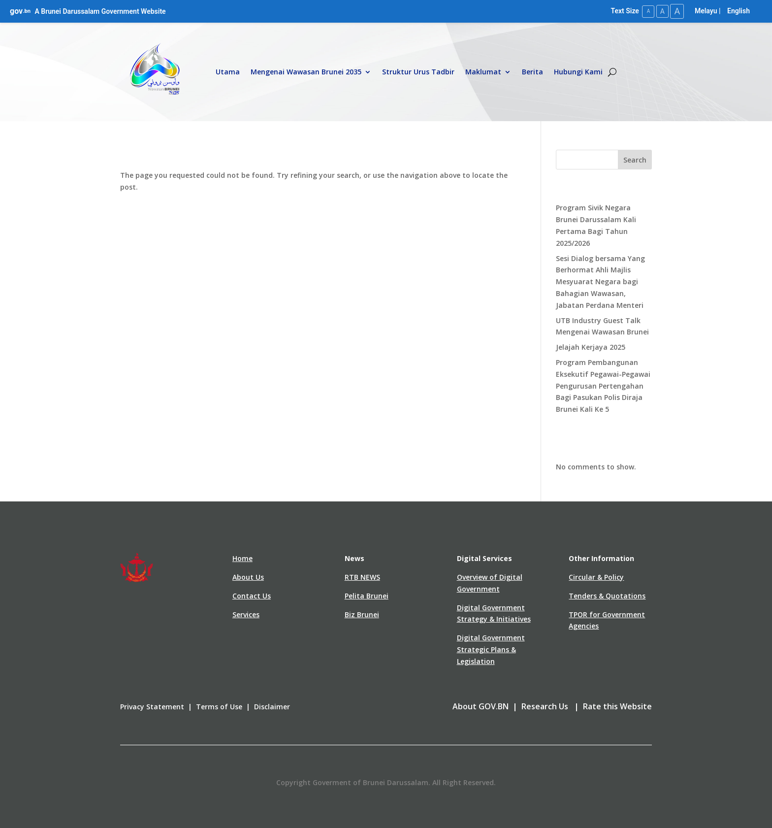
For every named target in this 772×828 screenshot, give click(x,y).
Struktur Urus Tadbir (418, 71)
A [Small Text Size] (645, 11)
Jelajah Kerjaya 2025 (590, 346)
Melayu (706, 11)
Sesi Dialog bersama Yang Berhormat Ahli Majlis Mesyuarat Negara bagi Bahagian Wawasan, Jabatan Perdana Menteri (600, 281)
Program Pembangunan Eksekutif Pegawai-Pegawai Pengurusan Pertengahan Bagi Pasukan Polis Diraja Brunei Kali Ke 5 (603, 385)
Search (634, 159)
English (738, 11)
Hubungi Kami (578, 71)
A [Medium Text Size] (660, 11)
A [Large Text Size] (676, 11)
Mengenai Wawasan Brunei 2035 (306, 71)
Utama (228, 71)
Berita (532, 71)
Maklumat (483, 71)
